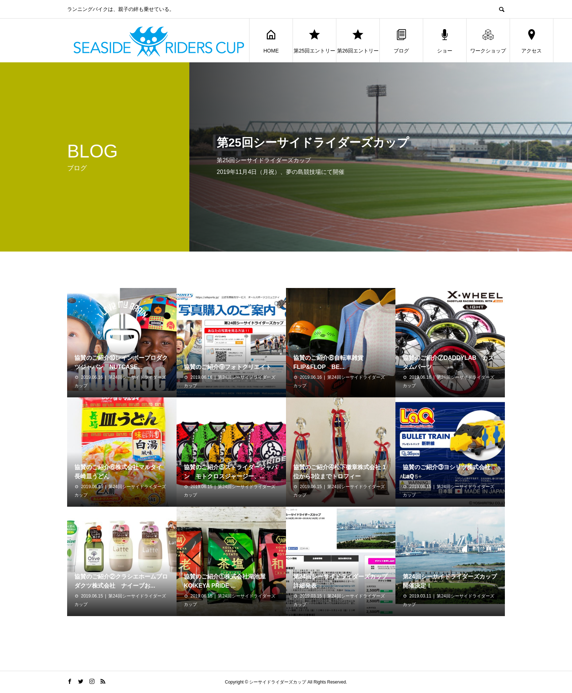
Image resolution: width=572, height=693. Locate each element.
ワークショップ (488, 41)
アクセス (531, 41)
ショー (444, 41)
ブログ (401, 41)
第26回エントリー (358, 41)
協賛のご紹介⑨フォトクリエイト (227, 367)
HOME (271, 41)
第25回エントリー (314, 41)
